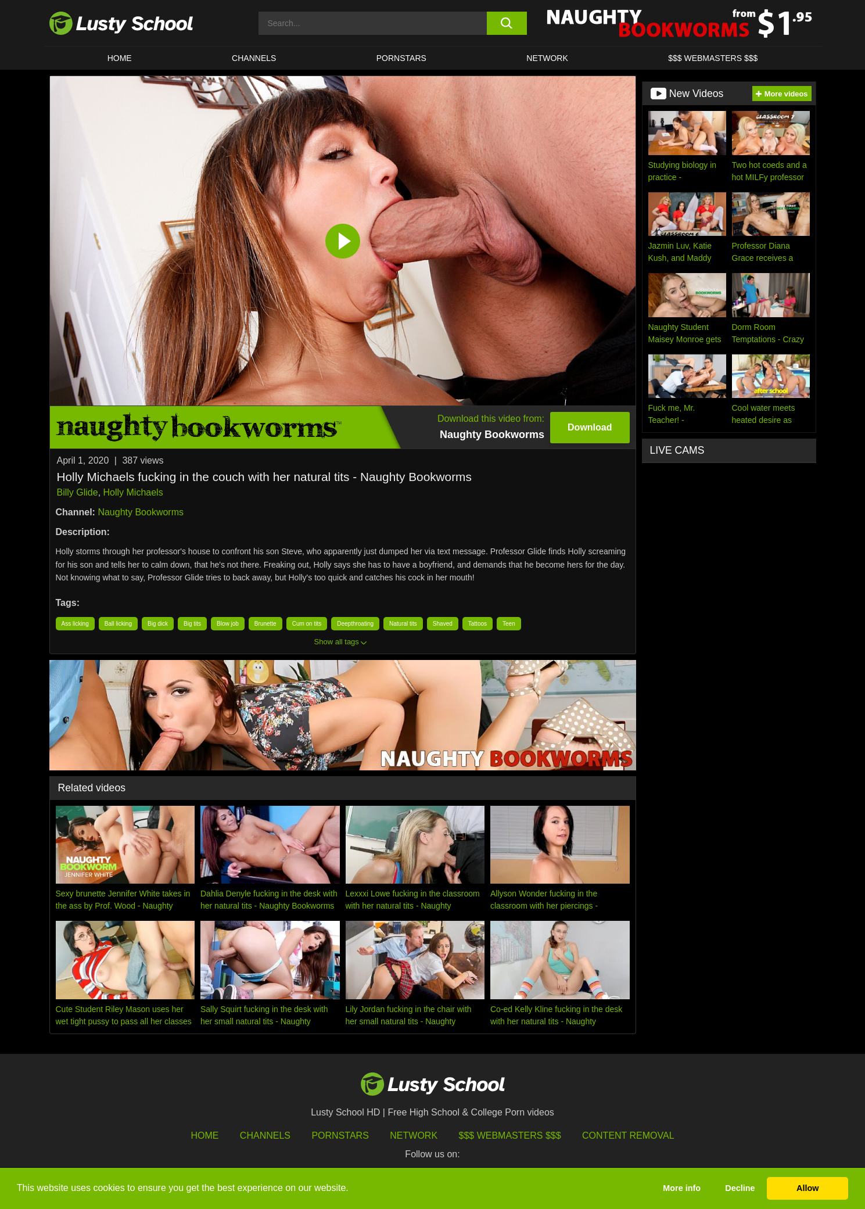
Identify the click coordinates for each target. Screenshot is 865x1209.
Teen (509, 623)
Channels (254, 58)
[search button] (507, 23)
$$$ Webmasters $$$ (510, 1135)
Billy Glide (77, 492)
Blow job (228, 623)
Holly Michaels (133, 492)
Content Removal (628, 1135)
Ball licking (118, 623)
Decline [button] (740, 1188)
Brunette (265, 623)
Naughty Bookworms (141, 512)
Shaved (443, 623)
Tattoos (477, 623)
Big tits (192, 623)
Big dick (158, 623)
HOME (119, 58)
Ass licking (75, 623)
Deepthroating (355, 623)
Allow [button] (807, 1188)
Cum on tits (307, 623)
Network (547, 58)
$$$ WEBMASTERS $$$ (713, 58)
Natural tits (403, 623)
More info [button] (682, 1188)
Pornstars (401, 58)
